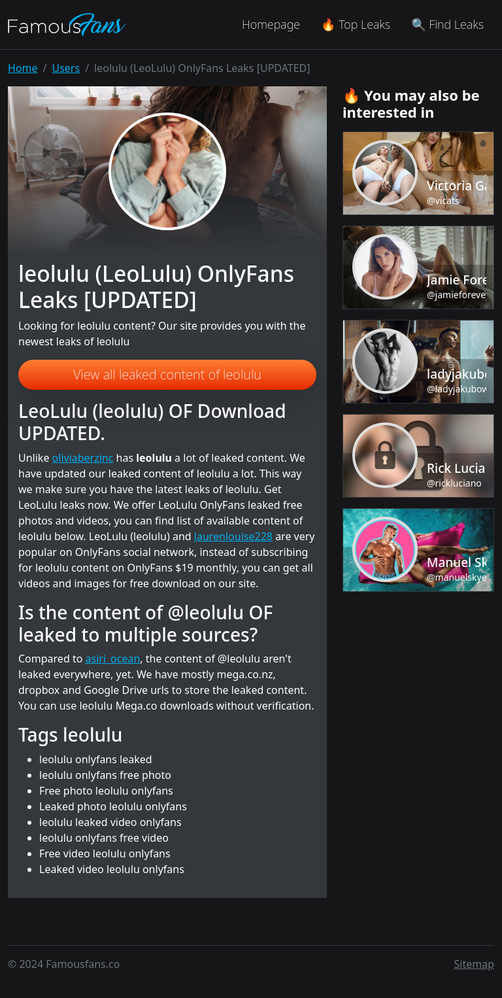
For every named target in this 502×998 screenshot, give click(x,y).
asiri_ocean (113, 658)
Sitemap (474, 964)
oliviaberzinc (83, 458)
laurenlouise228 (233, 536)
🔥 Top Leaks (355, 24)
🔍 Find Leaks (447, 24)
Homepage (271, 24)
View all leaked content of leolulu (167, 374)
